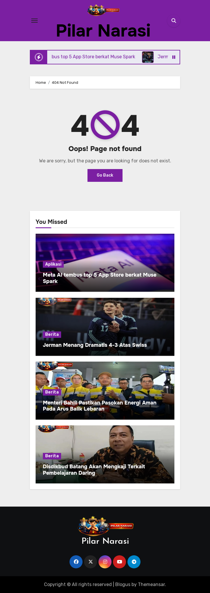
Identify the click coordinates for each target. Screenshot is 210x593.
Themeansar (151, 584)
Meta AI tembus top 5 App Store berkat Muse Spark (100, 278)
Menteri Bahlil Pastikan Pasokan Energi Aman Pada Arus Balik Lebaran (100, 406)
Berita (52, 334)
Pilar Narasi (103, 31)
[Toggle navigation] (34, 20)
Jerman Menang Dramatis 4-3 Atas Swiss (95, 345)
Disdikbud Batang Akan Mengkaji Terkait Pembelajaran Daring (94, 469)
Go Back (105, 175)
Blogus (122, 584)
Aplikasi (53, 264)
